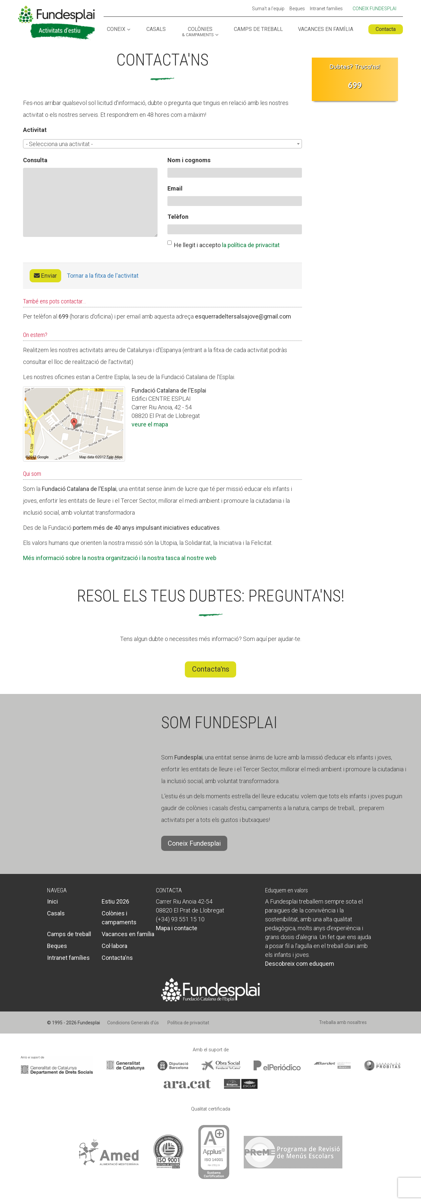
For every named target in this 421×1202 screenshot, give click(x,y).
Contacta (386, 29)
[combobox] (162, 143)
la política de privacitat (251, 245)
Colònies (197, 32)
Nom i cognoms (188, 160)
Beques (297, 9)
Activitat (35, 129)
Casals (156, 29)
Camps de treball (258, 29)
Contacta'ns (210, 669)
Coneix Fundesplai (374, 8)
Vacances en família (325, 29)
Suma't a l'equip (268, 9)
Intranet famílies (326, 9)
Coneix (116, 29)
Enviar (45, 275)
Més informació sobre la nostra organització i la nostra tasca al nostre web (119, 557)
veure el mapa (150, 424)
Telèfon (177, 216)
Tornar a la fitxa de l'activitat (102, 275)
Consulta (35, 160)
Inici (52, 901)
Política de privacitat (188, 1022)
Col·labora (114, 945)
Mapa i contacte (176, 928)
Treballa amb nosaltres (343, 1022)
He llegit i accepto (223, 244)
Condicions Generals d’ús (133, 1022)
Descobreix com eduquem (299, 963)
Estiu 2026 (115, 901)
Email (175, 188)
